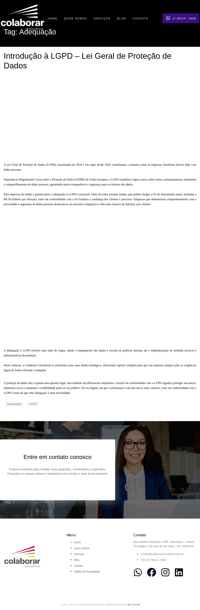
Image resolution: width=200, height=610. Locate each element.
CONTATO (140, 18)
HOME (52, 18)
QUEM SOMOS (75, 18)
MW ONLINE (134, 605)
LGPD (33, 404)
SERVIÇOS (102, 18)
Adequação (14, 404)
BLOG (121, 18)
